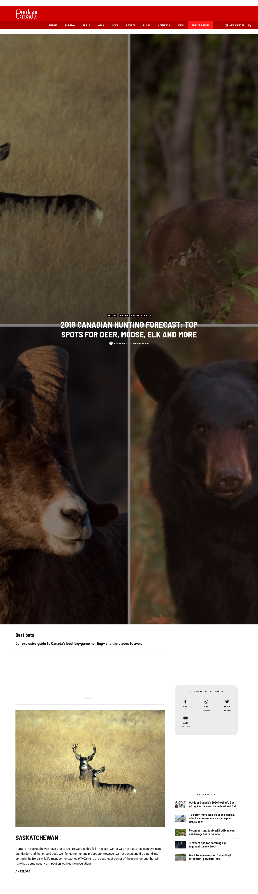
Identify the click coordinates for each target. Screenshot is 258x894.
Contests (164, 25)
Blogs (146, 25)
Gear (101, 25)
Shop (181, 25)
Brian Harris (120, 343)
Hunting (70, 25)
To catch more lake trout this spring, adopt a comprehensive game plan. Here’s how (212, 819)
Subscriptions (200, 25)
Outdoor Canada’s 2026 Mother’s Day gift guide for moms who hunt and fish (212, 804)
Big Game (111, 315)
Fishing (53, 25)
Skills (86, 25)
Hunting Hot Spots (141, 315)
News (115, 25)
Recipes (130, 25)
